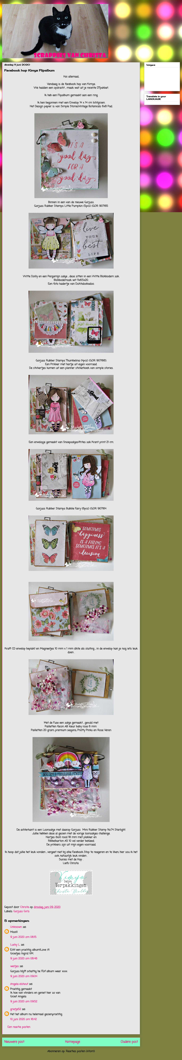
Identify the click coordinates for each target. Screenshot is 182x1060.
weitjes (14, 966)
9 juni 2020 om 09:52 (23, 1002)
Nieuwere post (14, 1041)
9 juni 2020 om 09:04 (23, 976)
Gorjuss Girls (21, 911)
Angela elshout (19, 984)
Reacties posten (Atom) (80, 1051)
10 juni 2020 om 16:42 (23, 1019)
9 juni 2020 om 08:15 (23, 937)
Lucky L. (15, 945)
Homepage (72, 1041)
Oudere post (129, 1041)
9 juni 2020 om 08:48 (23, 959)
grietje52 (15, 1009)
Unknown (16, 927)
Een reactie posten (19, 1027)
